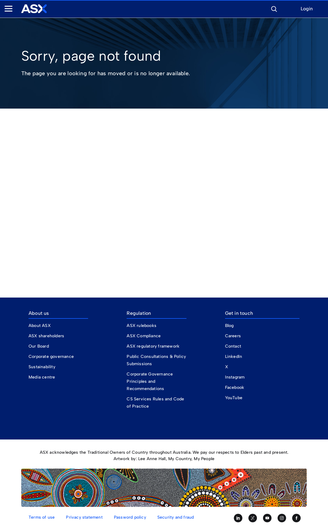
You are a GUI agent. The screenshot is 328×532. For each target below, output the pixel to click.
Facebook (234, 387)
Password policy (130, 517)
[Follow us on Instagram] (282, 518)
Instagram (235, 377)
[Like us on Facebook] (296, 518)
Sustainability (42, 366)
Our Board (39, 346)
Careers (233, 335)
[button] (274, 8)
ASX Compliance (144, 335)
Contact (233, 346)
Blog (229, 325)
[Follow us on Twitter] (252, 518)
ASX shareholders (47, 335)
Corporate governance (51, 356)
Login (307, 9)
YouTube (233, 397)
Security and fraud (175, 517)
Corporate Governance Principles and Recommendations (150, 381)
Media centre (42, 377)
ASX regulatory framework (153, 346)
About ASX (40, 325)
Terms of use (42, 517)
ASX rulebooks (141, 325)
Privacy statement (84, 517)
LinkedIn (233, 356)
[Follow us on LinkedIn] (238, 518)
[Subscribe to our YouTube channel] (267, 518)
